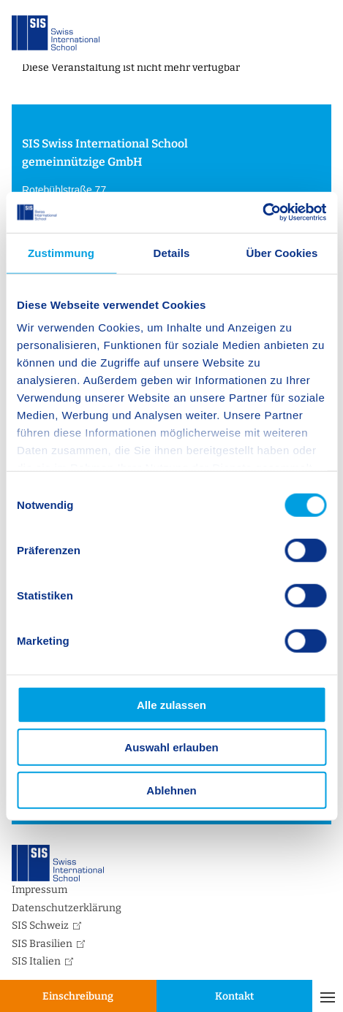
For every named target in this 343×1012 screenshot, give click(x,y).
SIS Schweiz (40, 925)
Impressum (39, 889)
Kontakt (234, 996)
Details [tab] (172, 252)
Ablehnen (171, 789)
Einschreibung (77, 996)
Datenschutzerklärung (66, 908)
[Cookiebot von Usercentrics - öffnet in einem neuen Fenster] (262, 212)
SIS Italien (36, 961)
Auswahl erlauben (171, 747)
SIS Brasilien (42, 944)
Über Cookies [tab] (282, 252)
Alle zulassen (171, 704)
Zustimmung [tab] (61, 252)
